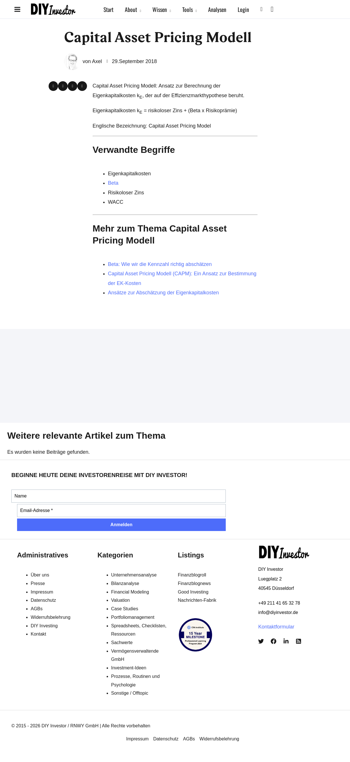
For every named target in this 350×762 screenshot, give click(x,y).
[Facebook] (273, 641)
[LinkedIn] (286, 641)
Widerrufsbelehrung (51, 617)
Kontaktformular (276, 627)
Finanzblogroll (192, 574)
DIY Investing (44, 625)
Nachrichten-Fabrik (197, 600)
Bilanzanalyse (125, 583)
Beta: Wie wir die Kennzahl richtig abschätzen (160, 264)
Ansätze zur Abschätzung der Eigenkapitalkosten (163, 292)
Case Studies (124, 608)
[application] (139, 9)
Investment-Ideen (128, 667)
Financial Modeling (130, 592)
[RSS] (298, 641)
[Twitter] (261, 641)
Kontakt (38, 634)
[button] (261, 9)
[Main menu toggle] (17, 9)
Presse (38, 583)
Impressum (42, 592)
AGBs (37, 608)
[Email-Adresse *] (121, 510)
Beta (113, 183)
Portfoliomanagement (132, 617)
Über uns (40, 574)
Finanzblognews (194, 583)
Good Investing (193, 592)
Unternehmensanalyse (134, 574)
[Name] (118, 496)
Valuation (120, 600)
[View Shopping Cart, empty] (272, 9)
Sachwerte (122, 642)
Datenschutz (43, 600)
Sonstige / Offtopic (129, 693)
